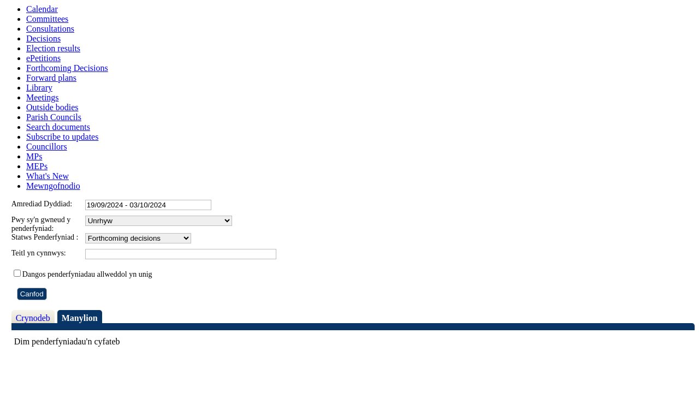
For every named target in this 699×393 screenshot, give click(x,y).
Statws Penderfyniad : (45, 237)
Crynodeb (33, 318)
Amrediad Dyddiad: (42, 204)
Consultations (50, 28)
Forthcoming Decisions (67, 68)
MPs (34, 156)
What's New (47, 176)
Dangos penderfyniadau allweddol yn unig (87, 274)
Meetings (42, 97)
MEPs (37, 166)
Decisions (43, 38)
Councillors (46, 146)
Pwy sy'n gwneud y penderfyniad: (41, 224)
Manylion (80, 318)
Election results (53, 48)
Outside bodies (52, 107)
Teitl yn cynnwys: (38, 253)
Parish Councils (53, 117)
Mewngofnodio (53, 185)
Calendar (42, 9)
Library (39, 87)
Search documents (58, 127)
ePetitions (43, 58)
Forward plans (51, 77)
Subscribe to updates (62, 136)
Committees (47, 18)
